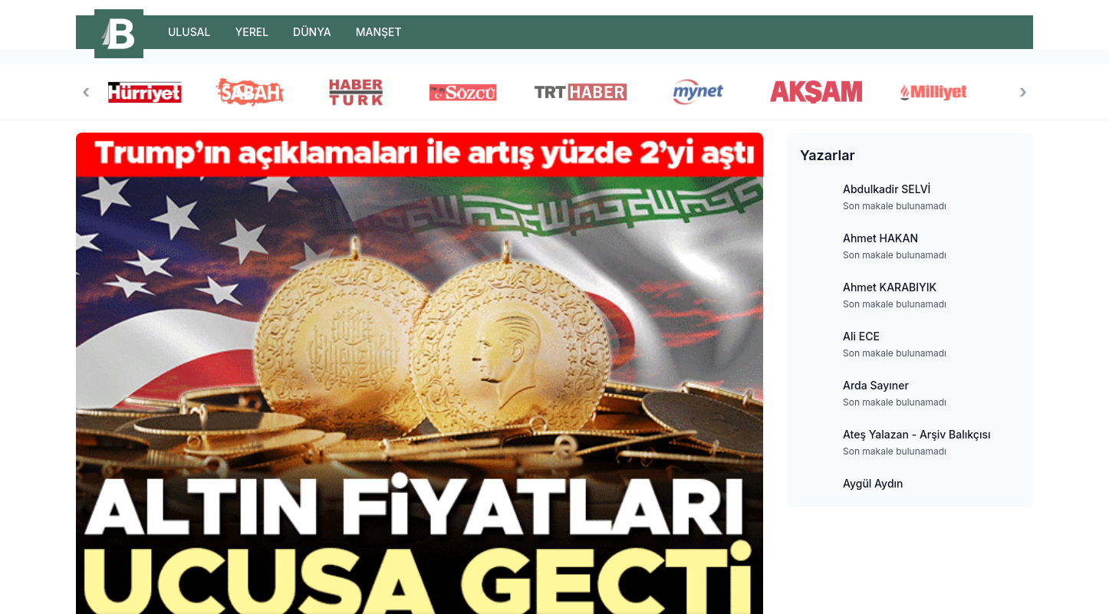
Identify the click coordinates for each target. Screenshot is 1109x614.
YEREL (251, 31)
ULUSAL (189, 31)
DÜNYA (312, 31)
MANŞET (379, 31)
